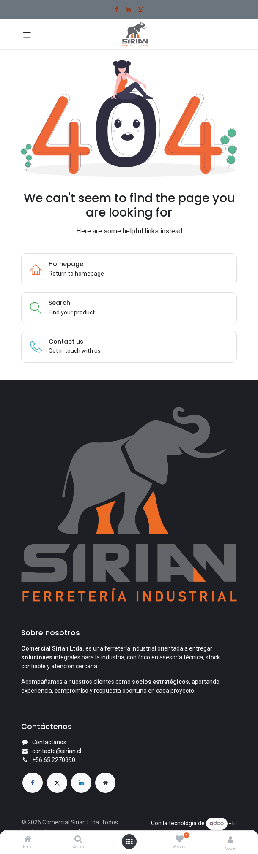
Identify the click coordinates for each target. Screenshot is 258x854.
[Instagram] (140, 9)
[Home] (28, 839)
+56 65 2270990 (53, 759)
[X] (57, 783)
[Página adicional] (105, 783)
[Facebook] (116, 9)
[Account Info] (230, 840)
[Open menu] (129, 842)
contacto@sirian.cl (56, 751)
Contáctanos (49, 742)
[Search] (78, 839)
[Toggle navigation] (27, 34)
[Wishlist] (179, 839)
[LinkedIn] (128, 9)
